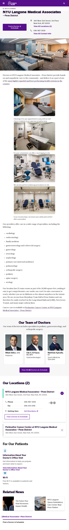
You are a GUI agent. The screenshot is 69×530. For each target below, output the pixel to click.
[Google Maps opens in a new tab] (52, 403)
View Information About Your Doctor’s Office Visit (15, 469)
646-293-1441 (29, 406)
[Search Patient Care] (64, 3)
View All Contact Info (42, 34)
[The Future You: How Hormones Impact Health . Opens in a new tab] (18, 504)
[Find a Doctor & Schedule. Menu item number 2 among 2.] (34, 522)
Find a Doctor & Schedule (14, 27)
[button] (62, 393)
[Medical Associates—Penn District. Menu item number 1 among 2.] (17, 517)
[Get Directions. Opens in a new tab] (30, 411)
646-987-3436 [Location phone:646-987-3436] (39, 31)
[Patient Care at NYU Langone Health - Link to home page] (12, 3)
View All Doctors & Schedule (34, 370)
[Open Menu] (3, 3)
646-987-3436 (30, 402)
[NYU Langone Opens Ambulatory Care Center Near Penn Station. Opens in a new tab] (50, 504)
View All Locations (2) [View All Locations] (43, 26)
